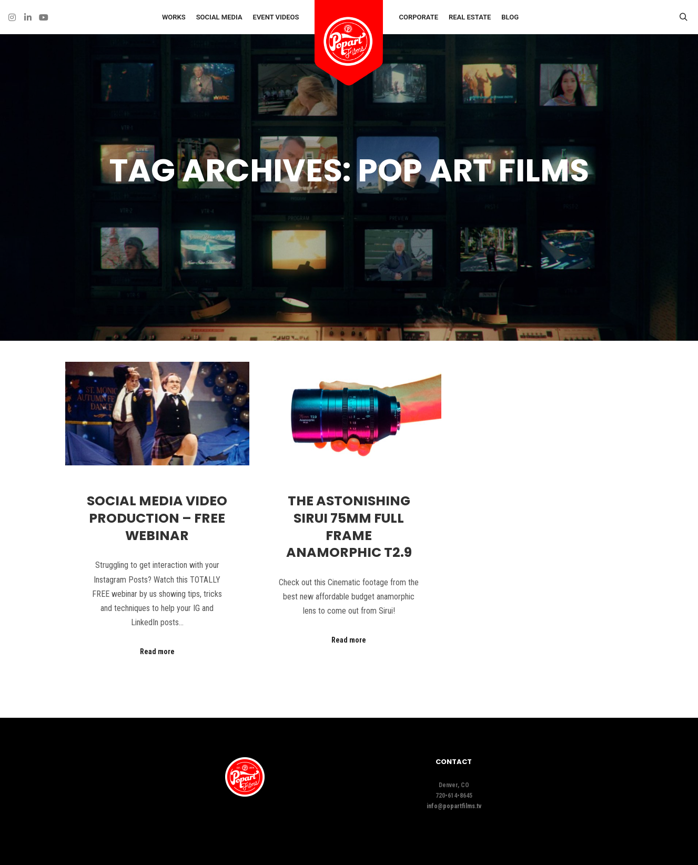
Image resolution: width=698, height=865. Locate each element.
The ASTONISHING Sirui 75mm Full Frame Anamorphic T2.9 (349, 527)
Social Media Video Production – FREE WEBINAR (157, 518)
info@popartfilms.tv (454, 806)
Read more (157, 651)
